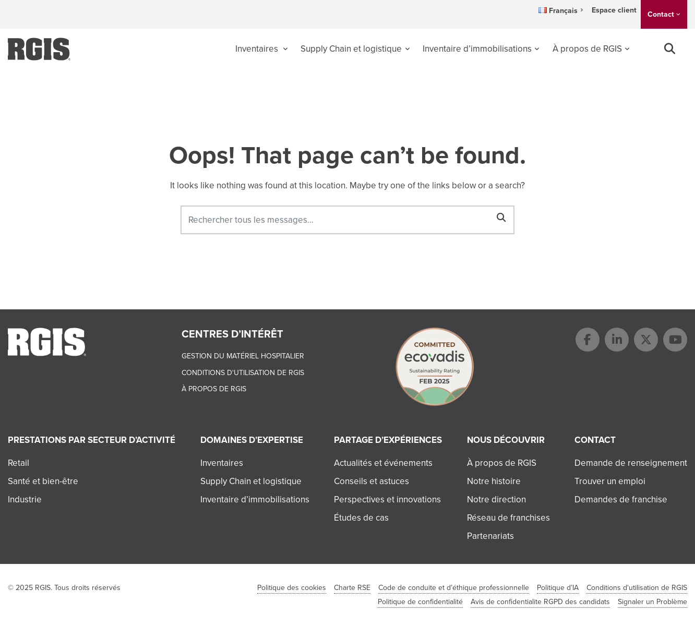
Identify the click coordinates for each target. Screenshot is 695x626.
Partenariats (490, 536)
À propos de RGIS (587, 48)
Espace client (614, 10)
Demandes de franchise (620, 499)
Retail (18, 462)
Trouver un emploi (609, 481)
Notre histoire (494, 481)
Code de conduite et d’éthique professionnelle (453, 587)
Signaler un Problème (652, 601)
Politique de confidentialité (420, 601)
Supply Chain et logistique (351, 48)
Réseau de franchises (508, 517)
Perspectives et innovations (387, 499)
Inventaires (257, 48)
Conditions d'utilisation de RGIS (243, 372)
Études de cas (361, 517)
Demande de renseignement (630, 462)
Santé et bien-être (43, 481)
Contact (661, 14)
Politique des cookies (291, 587)
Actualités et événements (383, 462)
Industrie (25, 499)
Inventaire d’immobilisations (477, 48)
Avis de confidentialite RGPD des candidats (540, 601)
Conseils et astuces (371, 481)
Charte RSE (352, 587)
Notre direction (496, 499)
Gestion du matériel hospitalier (243, 356)
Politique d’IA (558, 587)
